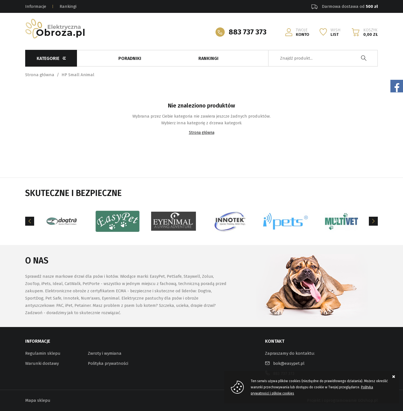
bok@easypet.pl (288, 363)
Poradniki (129, 58)
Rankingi (68, 6)
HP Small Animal (78, 74)
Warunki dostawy (42, 363)
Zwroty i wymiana (104, 353)
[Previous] (29, 221)
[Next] (373, 221)
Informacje (35, 6)
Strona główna (39, 74)
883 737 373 (247, 32)
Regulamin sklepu (42, 353)
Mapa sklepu (37, 400)
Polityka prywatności (108, 363)
